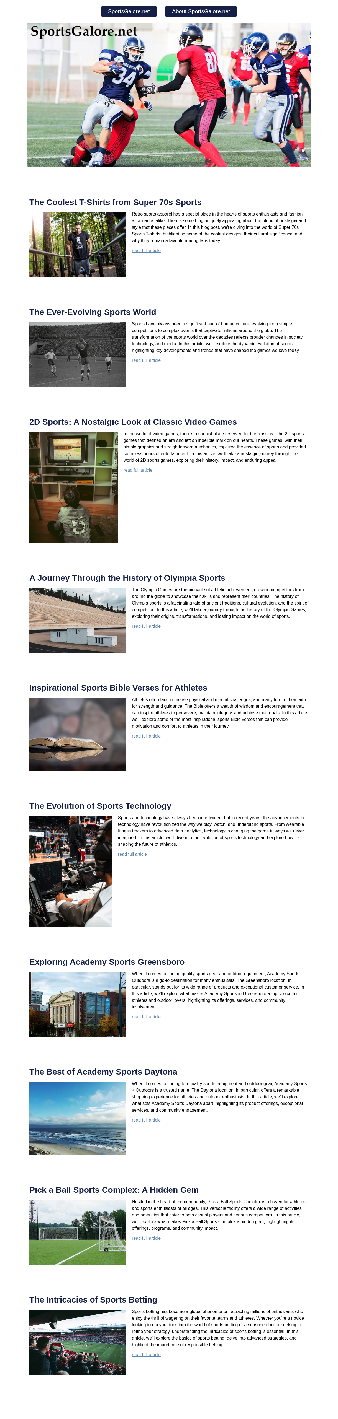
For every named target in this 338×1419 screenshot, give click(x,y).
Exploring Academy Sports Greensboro (107, 961)
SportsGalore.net (129, 11)
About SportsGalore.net (201, 11)
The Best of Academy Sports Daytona (103, 1071)
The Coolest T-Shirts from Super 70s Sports (115, 202)
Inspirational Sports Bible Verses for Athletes (118, 687)
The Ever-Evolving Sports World (92, 312)
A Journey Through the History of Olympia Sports (127, 577)
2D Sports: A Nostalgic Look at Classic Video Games (133, 421)
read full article (146, 250)
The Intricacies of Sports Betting (93, 1299)
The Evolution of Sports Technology (100, 805)
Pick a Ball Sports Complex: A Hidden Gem (114, 1189)
